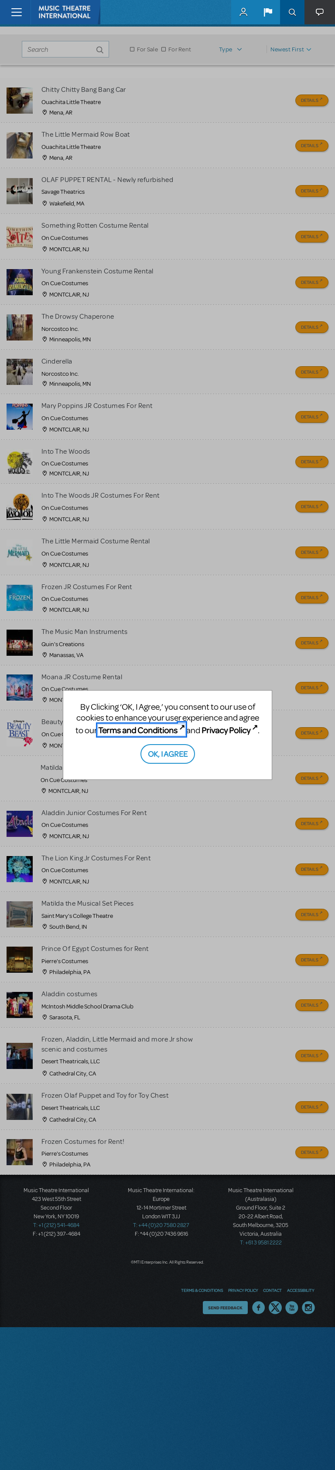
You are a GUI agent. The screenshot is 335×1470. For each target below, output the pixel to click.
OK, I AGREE (168, 753)
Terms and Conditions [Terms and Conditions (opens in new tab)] (138, 730)
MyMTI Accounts (243, 12)
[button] (268, 12)
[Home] (49, 12)
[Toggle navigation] (16, 12)
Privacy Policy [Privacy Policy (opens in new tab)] (226, 730)
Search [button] (292, 12)
